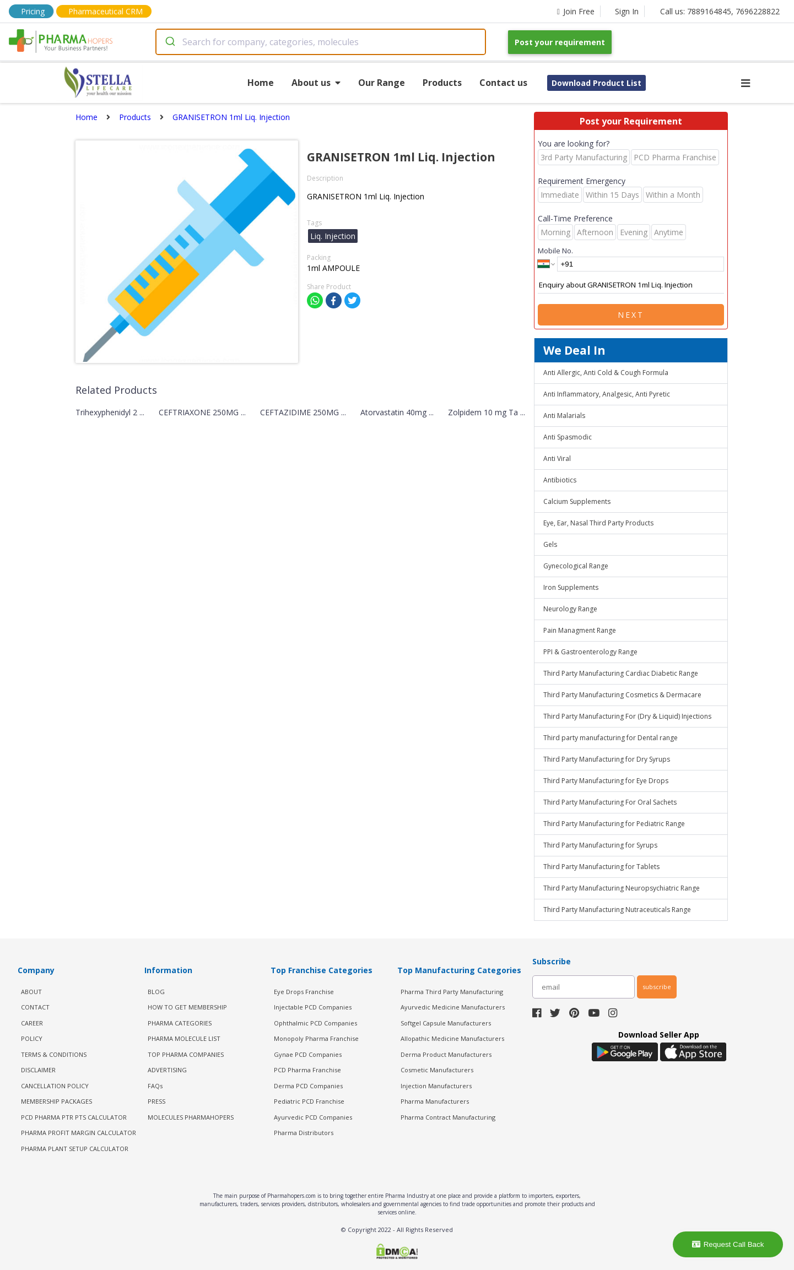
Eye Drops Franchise (304, 991)
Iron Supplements (570, 587)
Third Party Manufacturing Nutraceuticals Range (617, 909)
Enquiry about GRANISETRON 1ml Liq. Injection (631, 285)
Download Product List (596, 83)
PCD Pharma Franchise (307, 1070)
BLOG (156, 991)
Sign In (627, 11)
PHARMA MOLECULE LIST (184, 1038)
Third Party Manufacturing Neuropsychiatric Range (621, 888)
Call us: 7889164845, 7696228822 (720, 11)
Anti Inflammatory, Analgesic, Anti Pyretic (606, 394)
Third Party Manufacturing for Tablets (601, 866)
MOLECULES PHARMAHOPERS (191, 1117)
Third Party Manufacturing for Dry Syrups (606, 759)
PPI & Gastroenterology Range (590, 651)
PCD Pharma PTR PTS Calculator (74, 1117)
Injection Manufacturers (436, 1086)
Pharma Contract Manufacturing (448, 1117)
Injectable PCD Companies (313, 1007)
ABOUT (31, 991)
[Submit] (169, 42)
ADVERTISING (167, 1070)
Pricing (33, 11)
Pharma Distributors (303, 1132)
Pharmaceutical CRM (105, 11)
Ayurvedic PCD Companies (313, 1117)
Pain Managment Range (579, 630)
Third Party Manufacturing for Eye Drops (605, 780)
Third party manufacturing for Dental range (610, 737)
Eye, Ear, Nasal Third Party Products (598, 523)
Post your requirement (560, 42)
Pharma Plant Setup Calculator (74, 1148)
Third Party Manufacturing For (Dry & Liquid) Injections (627, 716)
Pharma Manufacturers (435, 1101)
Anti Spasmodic (567, 437)
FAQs (155, 1086)
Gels (550, 544)
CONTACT (35, 1007)
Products (442, 83)
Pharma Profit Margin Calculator (78, 1132)
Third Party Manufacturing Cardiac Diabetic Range (620, 673)
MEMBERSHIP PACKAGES (56, 1101)
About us (316, 83)
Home (260, 83)
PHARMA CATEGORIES (180, 1023)
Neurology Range (570, 609)
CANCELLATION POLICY (55, 1086)
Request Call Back (728, 1244)
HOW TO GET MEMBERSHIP (187, 1007)
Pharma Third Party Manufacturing (452, 991)
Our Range (381, 83)
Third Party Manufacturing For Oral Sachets (610, 802)
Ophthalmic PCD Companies (315, 1023)
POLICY (31, 1038)
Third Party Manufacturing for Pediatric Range (614, 823)
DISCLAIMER (38, 1070)
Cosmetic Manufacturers (437, 1070)
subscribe (656, 987)
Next (631, 315)
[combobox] (320, 42)
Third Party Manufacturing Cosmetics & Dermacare (622, 694)
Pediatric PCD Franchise (309, 1101)
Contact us (503, 83)
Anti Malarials (564, 415)
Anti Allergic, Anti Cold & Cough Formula (605, 372)
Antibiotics (559, 480)
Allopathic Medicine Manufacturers (452, 1038)
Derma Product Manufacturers (446, 1054)
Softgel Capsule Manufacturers (446, 1023)
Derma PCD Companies (308, 1086)
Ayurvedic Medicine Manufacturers (453, 1007)
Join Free (576, 11)
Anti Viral (557, 458)
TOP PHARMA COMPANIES (186, 1054)
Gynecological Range (575, 566)
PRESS (156, 1101)
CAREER (32, 1023)
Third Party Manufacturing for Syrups (600, 845)
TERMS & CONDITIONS (54, 1054)
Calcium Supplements (577, 501)
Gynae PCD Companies (308, 1054)
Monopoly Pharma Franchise (316, 1038)
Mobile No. (555, 251)
